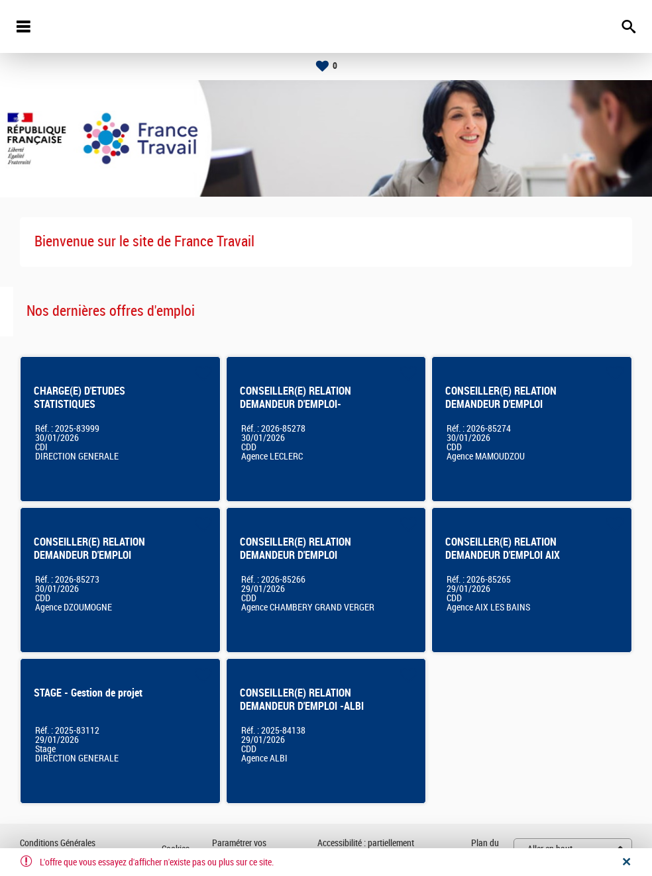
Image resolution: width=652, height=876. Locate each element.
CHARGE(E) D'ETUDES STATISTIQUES (79, 398)
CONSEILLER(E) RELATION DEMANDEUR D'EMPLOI (501, 398)
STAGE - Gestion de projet (88, 693)
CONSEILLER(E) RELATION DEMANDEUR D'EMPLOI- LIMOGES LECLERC (295, 404)
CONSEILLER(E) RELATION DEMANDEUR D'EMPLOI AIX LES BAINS (502, 555)
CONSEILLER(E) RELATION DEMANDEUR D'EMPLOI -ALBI (302, 699)
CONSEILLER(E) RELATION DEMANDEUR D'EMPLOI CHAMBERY (295, 555)
